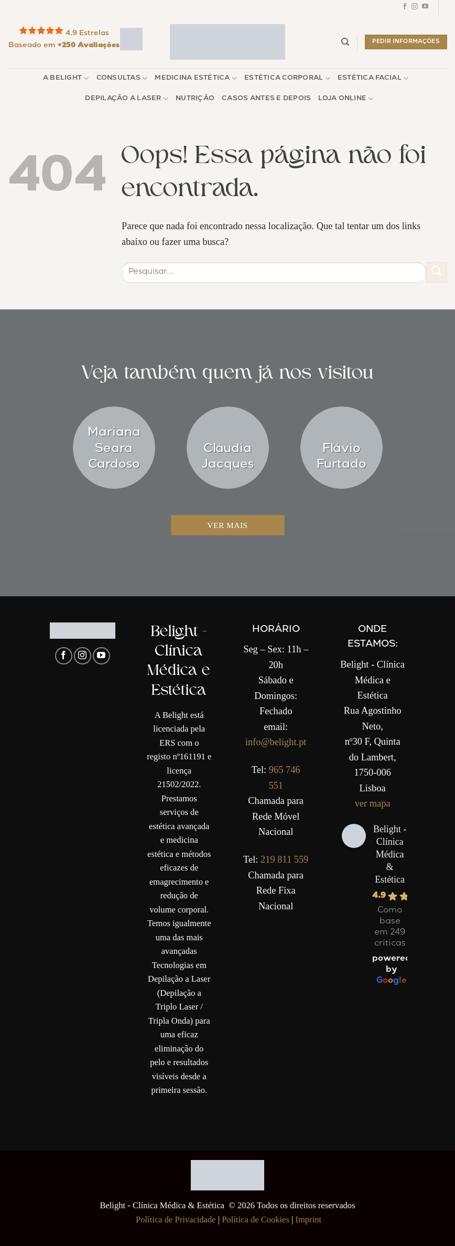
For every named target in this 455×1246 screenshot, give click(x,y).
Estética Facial (373, 78)
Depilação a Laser (126, 99)
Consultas (122, 78)
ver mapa (373, 803)
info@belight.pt (276, 742)
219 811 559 (284, 859)
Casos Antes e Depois (266, 98)
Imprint (308, 1219)
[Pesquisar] (345, 42)
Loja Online (345, 99)
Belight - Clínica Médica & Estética (390, 854)
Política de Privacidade (176, 1219)
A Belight (66, 78)
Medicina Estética (196, 78)
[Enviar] (436, 272)
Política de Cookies (255, 1219)
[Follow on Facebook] (405, 8)
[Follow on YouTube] (425, 8)
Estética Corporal (287, 78)
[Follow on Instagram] (414, 8)
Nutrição (195, 98)
